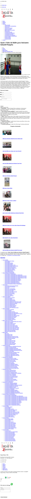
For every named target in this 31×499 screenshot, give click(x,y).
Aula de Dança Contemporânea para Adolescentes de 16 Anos (16, 277)
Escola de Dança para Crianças (10, 423)
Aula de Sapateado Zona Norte (10, 319)
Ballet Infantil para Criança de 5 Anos (11, 336)
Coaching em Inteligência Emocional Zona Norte (13, 350)
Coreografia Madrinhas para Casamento (12, 388)
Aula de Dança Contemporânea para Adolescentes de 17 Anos (16, 278)
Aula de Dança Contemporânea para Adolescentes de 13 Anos (16, 276)
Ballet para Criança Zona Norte (10, 343)
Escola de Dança (8, 421)
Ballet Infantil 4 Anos (8, 335)
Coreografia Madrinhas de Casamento (11, 386)
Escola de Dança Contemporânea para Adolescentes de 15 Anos (16, 398)
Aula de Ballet (7, 262)
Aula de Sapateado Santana (9, 318)
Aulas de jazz (7, 27)
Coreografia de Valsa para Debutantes (11, 359)
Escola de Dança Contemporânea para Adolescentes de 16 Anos (16, 399)
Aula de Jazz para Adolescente (10, 290)
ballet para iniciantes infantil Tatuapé (10, 176)
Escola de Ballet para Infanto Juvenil (11, 414)
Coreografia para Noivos (9, 381)
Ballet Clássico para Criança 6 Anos (11, 325)
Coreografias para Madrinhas (8, 382)
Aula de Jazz (7, 288)
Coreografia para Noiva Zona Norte (11, 380)
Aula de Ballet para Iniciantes (10, 270)
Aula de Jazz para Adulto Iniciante (11, 292)
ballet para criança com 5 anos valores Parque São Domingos (14, 225)
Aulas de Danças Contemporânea (8, 273)
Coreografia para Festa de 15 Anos (11, 366)
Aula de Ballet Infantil (9, 264)
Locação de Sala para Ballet (10, 433)
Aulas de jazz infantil (8, 28)
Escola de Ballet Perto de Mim (10, 415)
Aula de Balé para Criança (9, 261)
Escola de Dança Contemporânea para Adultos (13, 401)
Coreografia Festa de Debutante (10, 361)
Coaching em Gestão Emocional (10, 347)
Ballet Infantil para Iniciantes (10, 338)
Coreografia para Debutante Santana (11, 364)
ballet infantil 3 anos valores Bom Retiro (10, 238)
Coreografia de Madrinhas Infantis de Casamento (13, 385)
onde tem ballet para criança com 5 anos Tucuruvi (12, 151)
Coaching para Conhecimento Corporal (12, 354)
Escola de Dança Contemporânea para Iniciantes (13, 402)
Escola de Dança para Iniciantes (10, 424)
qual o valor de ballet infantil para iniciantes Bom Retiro (13, 213)
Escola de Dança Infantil (9, 422)
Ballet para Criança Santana (10, 342)
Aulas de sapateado (8, 29)
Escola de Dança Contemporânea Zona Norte (13, 405)
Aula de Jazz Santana (8, 295)
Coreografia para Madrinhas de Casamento (12, 392)
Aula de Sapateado (8, 310)
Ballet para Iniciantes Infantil (10, 344)
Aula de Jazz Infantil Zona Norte (10, 305)
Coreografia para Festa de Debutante (11, 367)
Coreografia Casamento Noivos (10, 370)
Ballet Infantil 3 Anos (8, 334)
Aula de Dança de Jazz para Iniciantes (11, 286)
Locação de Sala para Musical (10, 435)
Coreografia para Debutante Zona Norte (12, 365)
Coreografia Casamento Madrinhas (11, 383)
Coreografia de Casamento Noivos (11, 372)
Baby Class (7, 333)
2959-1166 (4, 7)
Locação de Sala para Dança (10, 434)
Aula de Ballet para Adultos (10, 269)
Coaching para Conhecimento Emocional (12, 355)
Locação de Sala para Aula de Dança (11, 432)
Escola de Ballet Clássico (9, 409)
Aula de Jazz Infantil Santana (10, 304)
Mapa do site (5, 469)
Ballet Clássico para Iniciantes (10, 330)
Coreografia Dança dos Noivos (10, 371)
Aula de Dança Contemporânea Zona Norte (12, 283)
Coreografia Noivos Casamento (10, 375)
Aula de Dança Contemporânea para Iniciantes (13, 280)
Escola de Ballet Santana (9, 416)
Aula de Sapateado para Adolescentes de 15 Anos (13, 313)
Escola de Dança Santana (9, 429)
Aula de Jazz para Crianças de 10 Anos (11, 307)
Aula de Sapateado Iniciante (10, 311)
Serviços (4, 24)
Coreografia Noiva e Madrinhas (10, 374)
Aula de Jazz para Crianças (9, 293)
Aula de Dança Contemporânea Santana (12, 282)
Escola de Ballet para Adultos (10, 411)
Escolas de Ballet (6, 406)
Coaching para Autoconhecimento (11, 353)
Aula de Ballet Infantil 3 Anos (10, 265)
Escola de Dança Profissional (10, 427)
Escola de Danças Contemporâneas (9, 394)
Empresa (4, 22)
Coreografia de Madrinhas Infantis (11, 384)
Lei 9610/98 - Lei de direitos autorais (13, 255)
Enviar (2, 106)
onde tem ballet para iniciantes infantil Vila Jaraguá (12, 250)
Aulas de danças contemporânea (10, 26)
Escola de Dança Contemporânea (10, 395)
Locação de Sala (8, 431)
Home (4, 21)
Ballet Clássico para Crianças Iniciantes (12, 329)
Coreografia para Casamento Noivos (11, 376)
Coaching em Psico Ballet (9, 351)
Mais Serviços (5, 470)
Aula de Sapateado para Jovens (10, 317)
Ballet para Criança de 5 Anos (10, 341)
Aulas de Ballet (5, 260)
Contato (4, 39)
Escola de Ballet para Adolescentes (11, 410)
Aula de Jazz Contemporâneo (10, 289)
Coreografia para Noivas (7, 369)
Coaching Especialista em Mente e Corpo (12, 352)
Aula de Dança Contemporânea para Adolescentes (13, 275)
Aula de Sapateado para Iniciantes (11, 316)
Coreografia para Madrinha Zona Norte (12, 391)
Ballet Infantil (5, 332)
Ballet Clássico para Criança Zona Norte (12, 327)
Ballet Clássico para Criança (10, 324)
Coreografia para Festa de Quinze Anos (12, 368)
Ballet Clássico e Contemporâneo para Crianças (13, 321)
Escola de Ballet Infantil (9, 420)
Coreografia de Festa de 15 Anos (10, 358)
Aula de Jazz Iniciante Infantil (10, 306)
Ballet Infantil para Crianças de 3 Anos (11, 337)
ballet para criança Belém (7, 188)
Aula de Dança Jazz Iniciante (10, 287)
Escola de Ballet (8, 408)
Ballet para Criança (8, 339)
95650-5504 (4, 5)
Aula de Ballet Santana (9, 271)
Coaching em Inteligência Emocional (11, 348)
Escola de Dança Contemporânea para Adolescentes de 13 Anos (16, 397)
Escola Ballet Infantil (8, 407)
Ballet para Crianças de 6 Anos (10, 331)
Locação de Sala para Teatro (10, 436)
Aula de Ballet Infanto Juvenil (10, 267)
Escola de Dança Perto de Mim (10, 426)
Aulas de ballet (7, 25)
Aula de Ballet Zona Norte (9, 272)
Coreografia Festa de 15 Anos (10, 360)
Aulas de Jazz (5, 285)
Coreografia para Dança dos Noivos (11, 377)
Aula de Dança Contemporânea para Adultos (12, 279)
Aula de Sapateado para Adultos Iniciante (12, 315)
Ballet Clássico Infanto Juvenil (10, 323)
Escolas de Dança (6, 418)
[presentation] (8, 104)
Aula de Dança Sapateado (9, 309)
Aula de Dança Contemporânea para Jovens (12, 281)
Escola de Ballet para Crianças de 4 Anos (12, 412)
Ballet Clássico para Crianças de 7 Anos (12, 328)
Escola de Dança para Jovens (10, 425)
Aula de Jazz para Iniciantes (10, 294)
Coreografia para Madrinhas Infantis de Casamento (14, 393)
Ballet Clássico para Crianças (8, 320)
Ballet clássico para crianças (10, 30)
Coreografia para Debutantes (8, 357)
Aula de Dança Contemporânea (10, 274)
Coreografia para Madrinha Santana (11, 390)
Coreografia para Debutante (10, 363)
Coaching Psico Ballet (9, 356)
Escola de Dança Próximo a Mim (10, 428)
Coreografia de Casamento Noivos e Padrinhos (13, 373)
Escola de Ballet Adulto (9, 419)
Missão (4, 23)
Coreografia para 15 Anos (9, 362)
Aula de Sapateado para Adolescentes (11, 312)
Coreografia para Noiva (9, 378)
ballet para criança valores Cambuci (9, 200)
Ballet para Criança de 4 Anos (10, 340)
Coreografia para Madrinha (9, 389)
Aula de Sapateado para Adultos (10, 314)
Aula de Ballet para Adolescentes (10, 268)
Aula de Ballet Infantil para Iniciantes (11, 266)
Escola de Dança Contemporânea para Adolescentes (14, 396)
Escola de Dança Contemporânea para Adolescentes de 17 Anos (16, 400)
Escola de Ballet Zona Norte (10, 417)
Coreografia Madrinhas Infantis (10, 387)
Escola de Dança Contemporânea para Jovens (13, 403)
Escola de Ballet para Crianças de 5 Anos (12, 413)
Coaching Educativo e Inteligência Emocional (13, 346)
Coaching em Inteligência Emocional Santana (13, 349)
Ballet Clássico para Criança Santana (11, 326)
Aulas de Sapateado (6, 308)
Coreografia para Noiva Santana (10, 379)
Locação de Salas (6, 430)
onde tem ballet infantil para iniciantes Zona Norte (12, 163)
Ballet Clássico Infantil (9, 322)
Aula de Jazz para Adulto (9, 291)
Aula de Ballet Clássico (9, 263)
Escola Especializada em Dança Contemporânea (13, 284)
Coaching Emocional (6, 345)
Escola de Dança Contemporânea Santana (12, 404)
